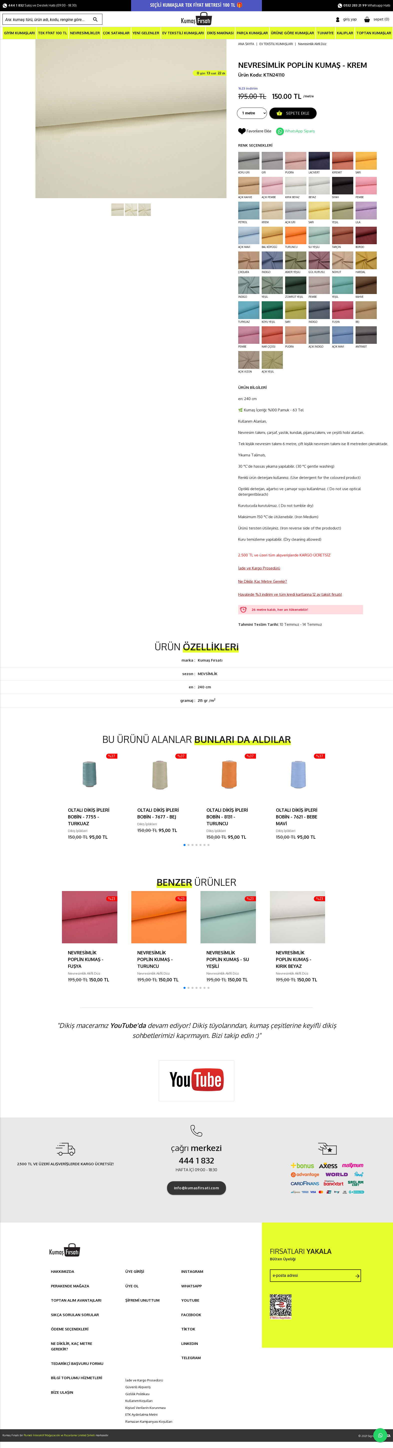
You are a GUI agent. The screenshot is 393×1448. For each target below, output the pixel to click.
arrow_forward (358, 1277)
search (95, 20)
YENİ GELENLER (146, 33)
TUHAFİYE (325, 33)
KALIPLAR (345, 33)
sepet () (376, 19)
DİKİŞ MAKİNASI (220, 33)
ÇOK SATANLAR (116, 33)
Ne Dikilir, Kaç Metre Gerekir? (262, 582)
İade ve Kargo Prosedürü (259, 568)
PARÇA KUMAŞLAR (252, 33)
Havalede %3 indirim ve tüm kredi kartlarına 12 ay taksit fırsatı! (290, 595)
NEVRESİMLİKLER (85, 33)
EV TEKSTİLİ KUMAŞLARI (183, 33)
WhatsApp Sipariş (300, 131)
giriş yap (346, 19)
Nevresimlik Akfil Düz (312, 44)
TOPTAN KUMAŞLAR (373, 33)
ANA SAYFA (246, 44)
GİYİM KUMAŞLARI (19, 33)
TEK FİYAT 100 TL (52, 33)
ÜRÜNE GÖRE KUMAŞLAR (292, 33)
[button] (185, 845)
